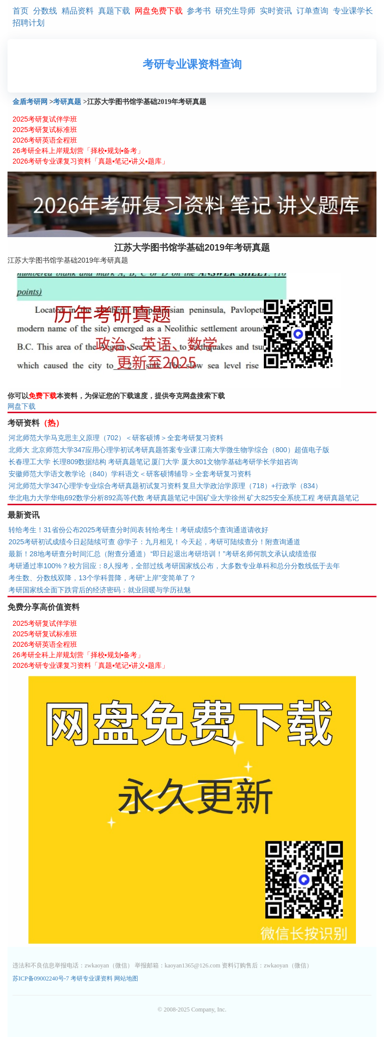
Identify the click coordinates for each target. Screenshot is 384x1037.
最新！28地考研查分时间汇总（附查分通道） (79, 554)
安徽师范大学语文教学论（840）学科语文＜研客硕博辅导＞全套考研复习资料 (130, 474)
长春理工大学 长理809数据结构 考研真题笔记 (79, 462)
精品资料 (78, 11)
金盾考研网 (30, 102)
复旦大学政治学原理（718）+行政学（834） (252, 486)
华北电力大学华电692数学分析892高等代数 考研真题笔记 (98, 498)
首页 (21, 11)
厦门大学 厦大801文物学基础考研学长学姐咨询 (224, 462)
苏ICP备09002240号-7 (42, 978)
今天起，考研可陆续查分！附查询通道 (240, 542)
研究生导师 (235, 11)
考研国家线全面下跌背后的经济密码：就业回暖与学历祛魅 (100, 590)
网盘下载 (22, 406)
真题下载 (114, 11)
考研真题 (67, 102)
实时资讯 (276, 11)
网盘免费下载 (159, 11)
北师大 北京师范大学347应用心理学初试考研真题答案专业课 (103, 450)
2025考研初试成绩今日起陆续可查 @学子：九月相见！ (94, 542)
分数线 (45, 11)
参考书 (199, 11)
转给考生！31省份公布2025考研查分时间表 (76, 530)
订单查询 (312, 11)
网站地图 (126, 978)
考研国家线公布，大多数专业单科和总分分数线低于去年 (252, 566)
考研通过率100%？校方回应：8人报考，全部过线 (86, 566)
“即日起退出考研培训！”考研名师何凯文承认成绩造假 (233, 554)
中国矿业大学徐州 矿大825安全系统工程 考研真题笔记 (274, 498)
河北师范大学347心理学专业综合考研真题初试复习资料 (95, 486)
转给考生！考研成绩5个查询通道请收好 (206, 530)
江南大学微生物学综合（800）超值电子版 (263, 450)
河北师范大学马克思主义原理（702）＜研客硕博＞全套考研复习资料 (116, 438)
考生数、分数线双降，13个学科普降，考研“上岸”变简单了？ (102, 578)
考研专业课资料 (92, 978)
